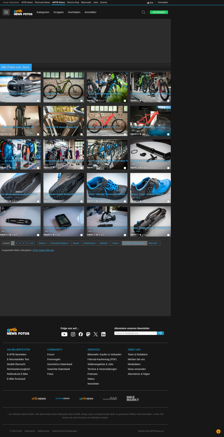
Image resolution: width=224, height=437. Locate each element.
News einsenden (137, 369)
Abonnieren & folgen (139, 374)
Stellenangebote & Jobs (100, 364)
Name (77, 243)
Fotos (50, 374)
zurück (6, 243)
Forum (50, 354)
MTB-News (27, 2)
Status (91, 378)
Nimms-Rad (73, 2)
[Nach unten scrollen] (218, 431)
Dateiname (91, 243)
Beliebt (105, 243)
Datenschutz (44, 431)
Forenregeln (53, 359)
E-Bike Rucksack (16, 378)
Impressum (30, 431)
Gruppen (59, 12)
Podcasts (93, 374)
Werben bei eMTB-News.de (151, 431)
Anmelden (163, 2)
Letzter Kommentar (134, 243)
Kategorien (43, 12)
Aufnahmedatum (60, 243)
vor (31, 243)
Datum (43, 243)
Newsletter (93, 383)
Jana (7, 97)
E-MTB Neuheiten (16, 354)
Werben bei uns (136, 359)
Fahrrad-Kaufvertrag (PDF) (102, 359)
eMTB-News (58, 2)
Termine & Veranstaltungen (102, 369)
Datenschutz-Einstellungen (64, 431)
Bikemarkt (86, 2)
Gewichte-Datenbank (58, 369)
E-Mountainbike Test (18, 359)
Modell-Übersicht (16, 364)
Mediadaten (134, 364)
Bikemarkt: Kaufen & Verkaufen (105, 354)
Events (103, 2)
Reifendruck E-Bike (17, 374)
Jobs (95, 2)
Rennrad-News (42, 2)
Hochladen (74, 12)
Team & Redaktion (138, 354)
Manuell (153, 243)
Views (116, 243)
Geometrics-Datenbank (59, 364)
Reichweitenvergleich (18, 369)
